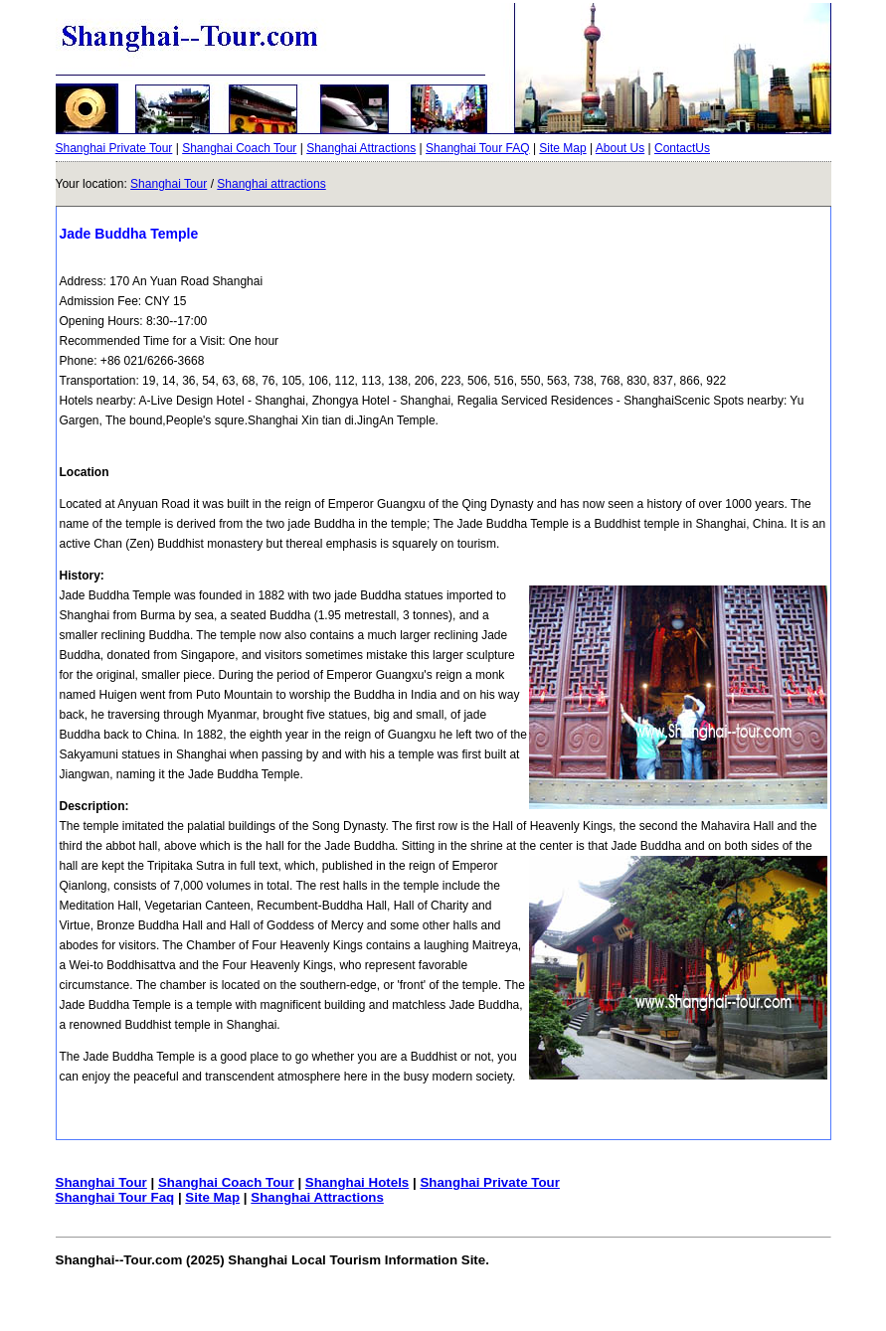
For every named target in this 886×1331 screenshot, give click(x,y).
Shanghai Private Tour (114, 148)
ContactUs (682, 148)
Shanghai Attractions (361, 148)
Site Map (562, 148)
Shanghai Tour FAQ (478, 148)
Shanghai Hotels (357, 1182)
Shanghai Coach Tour (239, 148)
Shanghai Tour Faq (115, 1197)
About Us (620, 148)
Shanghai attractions (271, 184)
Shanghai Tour (168, 184)
